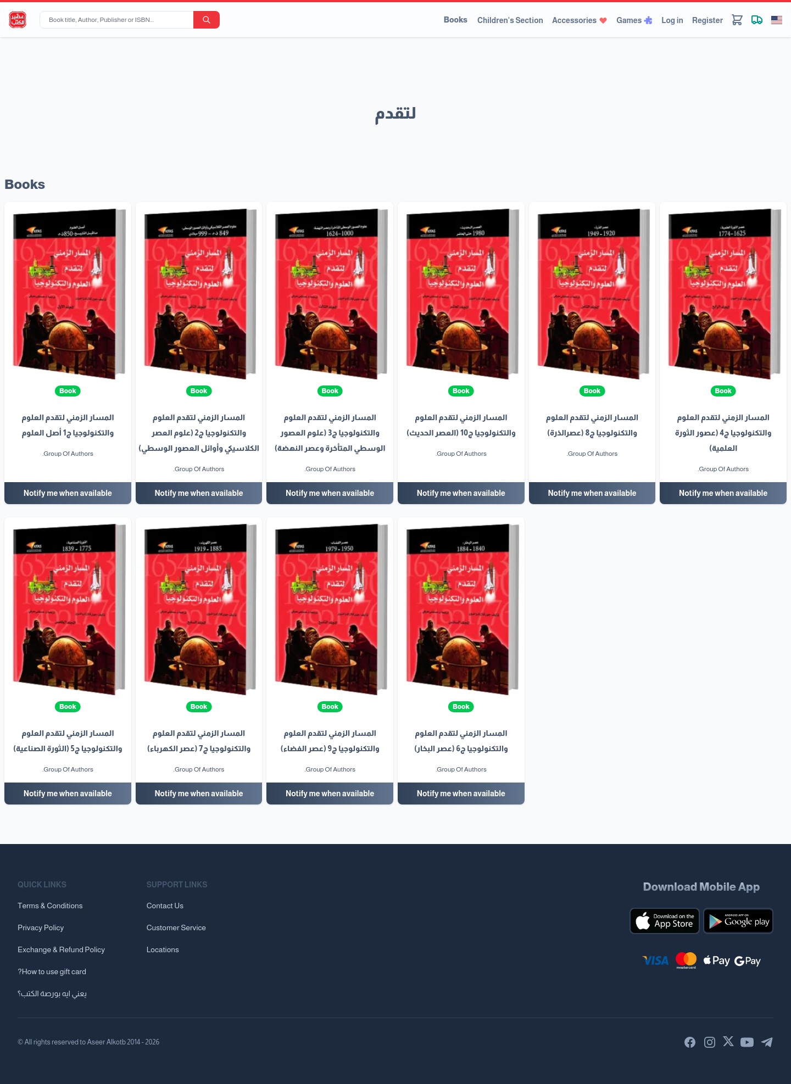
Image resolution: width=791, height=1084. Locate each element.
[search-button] (206, 20)
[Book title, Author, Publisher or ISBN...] (119, 20)
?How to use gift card (52, 971)
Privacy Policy (41, 927)
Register (707, 20)
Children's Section (510, 20)
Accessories (580, 20)
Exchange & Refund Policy (61, 949)
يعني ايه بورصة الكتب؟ (52, 993)
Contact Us (165, 905)
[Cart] (737, 19)
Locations (163, 949)
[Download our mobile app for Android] (738, 921)
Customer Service (176, 927)
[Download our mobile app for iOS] (665, 921)
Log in (672, 20)
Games (634, 20)
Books (455, 19)
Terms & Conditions (50, 905)
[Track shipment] (757, 19)
